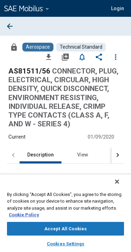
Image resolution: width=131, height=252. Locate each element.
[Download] (49, 57)
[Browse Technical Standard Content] (81, 47)
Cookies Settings (65, 243)
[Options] (116, 57)
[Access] (14, 47)
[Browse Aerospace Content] (37, 47)
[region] (65, 215)
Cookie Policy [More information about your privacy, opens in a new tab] (24, 214)
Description (40, 155)
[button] (117, 8)
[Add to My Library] (65, 57)
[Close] (122, 186)
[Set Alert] (82, 57)
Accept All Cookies (65, 228)
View (82, 155)
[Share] (99, 57)
